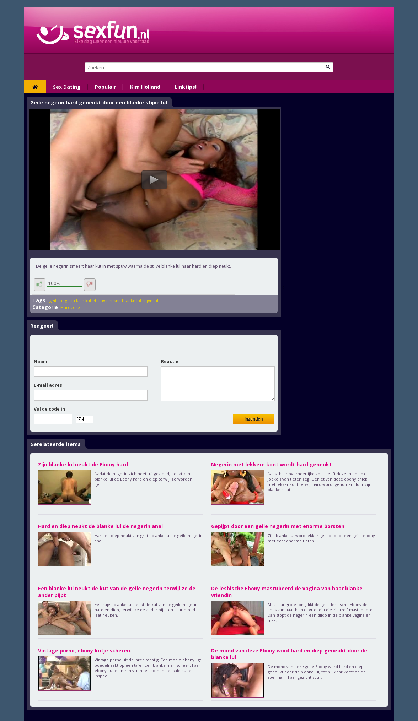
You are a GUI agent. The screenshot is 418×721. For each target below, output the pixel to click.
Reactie (169, 361)
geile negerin (62, 301)
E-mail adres (48, 385)
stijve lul (150, 301)
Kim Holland (145, 86)
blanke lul (131, 301)
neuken (113, 301)
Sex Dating (67, 86)
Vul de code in (49, 409)
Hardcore (70, 307)
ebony (98, 301)
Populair (105, 86)
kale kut (83, 301)
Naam (40, 361)
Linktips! (186, 86)
